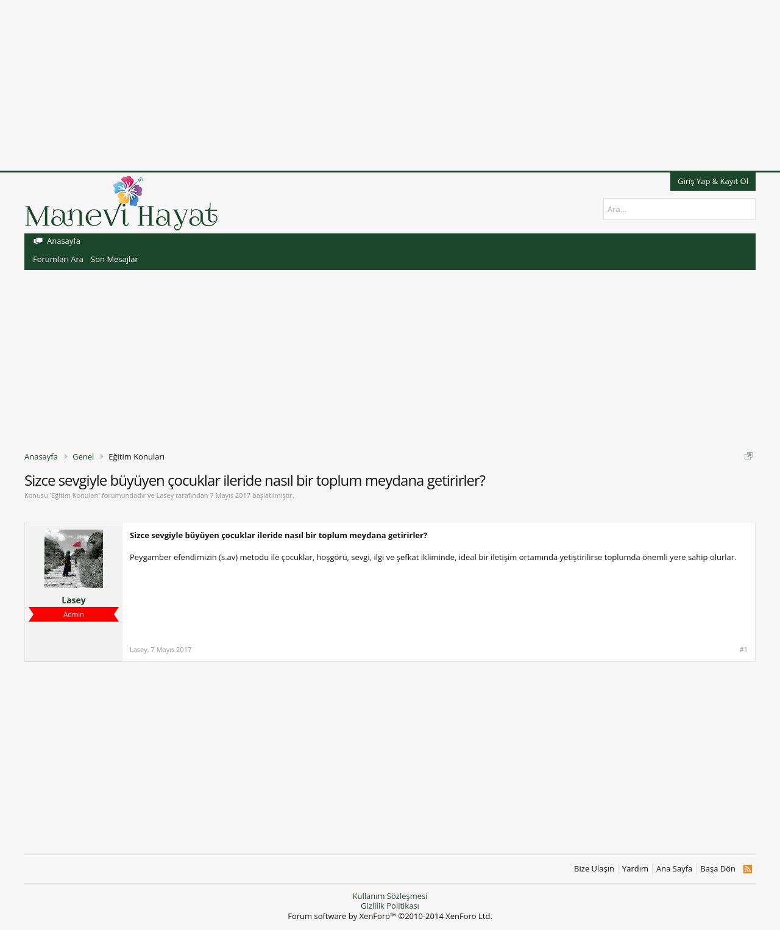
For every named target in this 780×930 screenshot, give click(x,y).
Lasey (165, 495)
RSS (747, 869)
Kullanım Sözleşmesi (389, 895)
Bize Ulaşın (594, 869)
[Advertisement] (365, 85)
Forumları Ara (58, 259)
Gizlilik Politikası (390, 905)
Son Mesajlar (114, 259)
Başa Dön (718, 869)
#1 (744, 649)
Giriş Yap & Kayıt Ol (713, 181)
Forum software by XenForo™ (390, 915)
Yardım (635, 869)
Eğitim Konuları (75, 495)
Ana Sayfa (674, 869)
